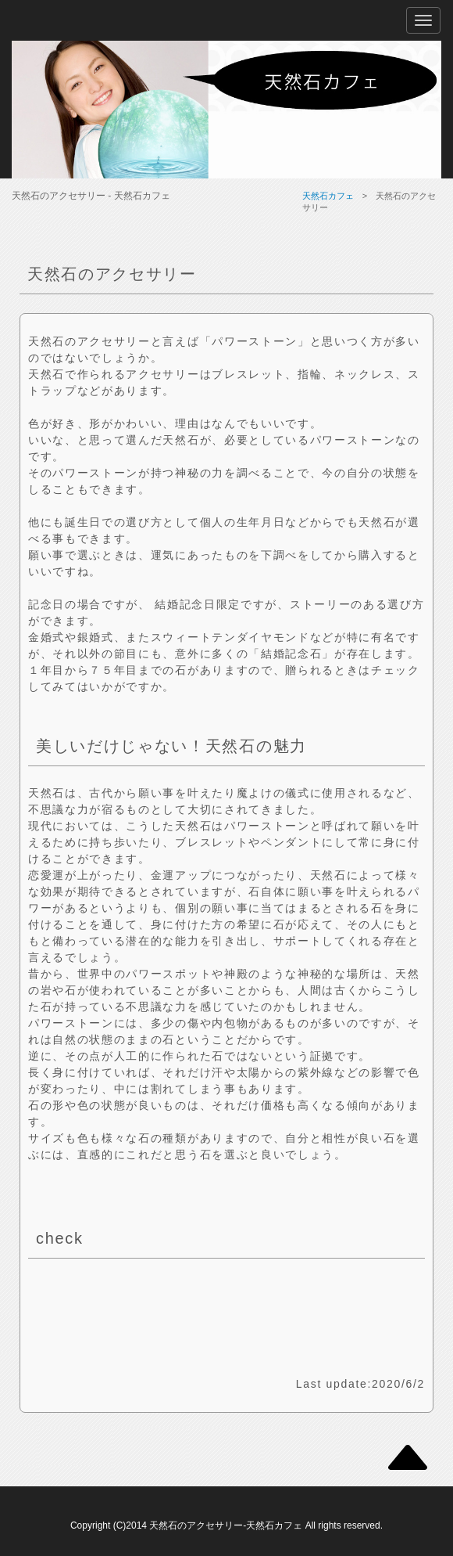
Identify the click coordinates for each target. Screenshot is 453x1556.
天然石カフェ (328, 195)
